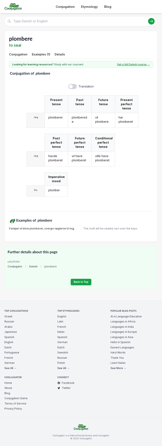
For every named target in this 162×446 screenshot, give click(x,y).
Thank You (117, 357)
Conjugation (65, 7)
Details (60, 54)
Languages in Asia (122, 337)
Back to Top (81, 281)
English (8, 342)
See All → (10, 368)
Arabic (8, 326)
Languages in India (122, 326)
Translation (86, 86)
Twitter (64, 387)
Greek (8, 316)
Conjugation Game (16, 398)
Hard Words (118, 352)
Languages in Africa (123, 321)
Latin (60, 321)
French (8, 357)
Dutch (8, 347)
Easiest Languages (122, 347)
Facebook (65, 382)
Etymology (89, 7)
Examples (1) (41, 54)
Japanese (10, 331)
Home (8, 382)
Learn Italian (118, 362)
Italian (61, 331)
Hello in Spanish (120, 342)
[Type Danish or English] (81, 21)
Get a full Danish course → (133, 64)
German (9, 362)
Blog (107, 7)
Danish (33, 266)
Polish (61, 362)
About (8, 387)
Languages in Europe (124, 331)
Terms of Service (15, 403)
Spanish (9, 337)
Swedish (62, 352)
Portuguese (11, 352)
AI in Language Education (126, 316)
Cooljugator (15, 266)
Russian (9, 321)
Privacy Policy (13, 408)
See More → (118, 368)
